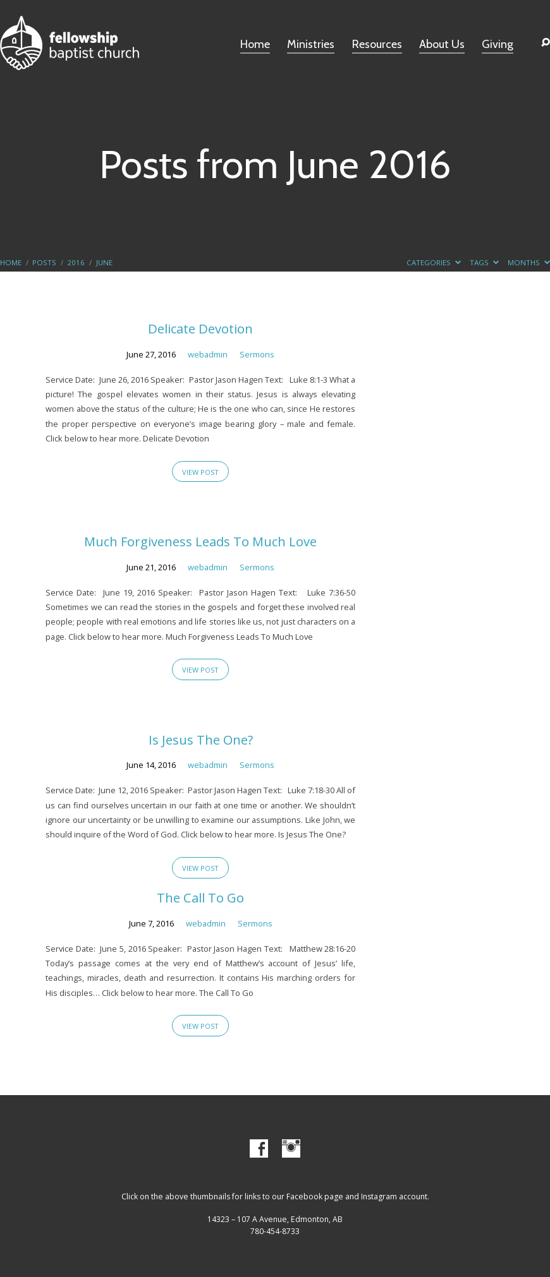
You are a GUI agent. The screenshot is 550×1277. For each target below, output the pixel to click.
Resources (377, 45)
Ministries (310, 45)
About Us (442, 45)
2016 (76, 262)
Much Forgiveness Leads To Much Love (200, 541)
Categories (433, 262)
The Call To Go (200, 897)
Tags (484, 262)
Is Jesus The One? (201, 739)
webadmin (208, 354)
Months (529, 262)
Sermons (257, 354)
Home (255, 45)
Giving (497, 45)
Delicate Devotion (200, 328)
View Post (200, 472)
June (104, 262)
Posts (44, 262)
